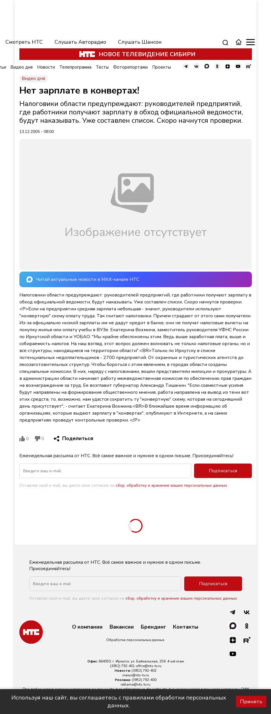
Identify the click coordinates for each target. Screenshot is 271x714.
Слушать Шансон (140, 42)
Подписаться (223, 471)
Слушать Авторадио (80, 42)
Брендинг (153, 627)
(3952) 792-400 (144, 680)
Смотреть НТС (24, 42)
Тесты (102, 67)
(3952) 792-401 (122, 666)
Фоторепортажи (130, 67)
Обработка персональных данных (135, 640)
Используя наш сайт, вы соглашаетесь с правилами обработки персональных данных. (118, 701)
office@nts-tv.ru (148, 666)
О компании (87, 627)
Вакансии (122, 627)
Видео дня (21, 67)
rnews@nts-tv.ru (135, 675)
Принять (251, 701)
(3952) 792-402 (144, 670)
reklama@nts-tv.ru (135, 684)
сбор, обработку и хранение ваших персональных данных (171, 485)
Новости (46, 67)
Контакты (185, 627)
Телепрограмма (75, 67)
